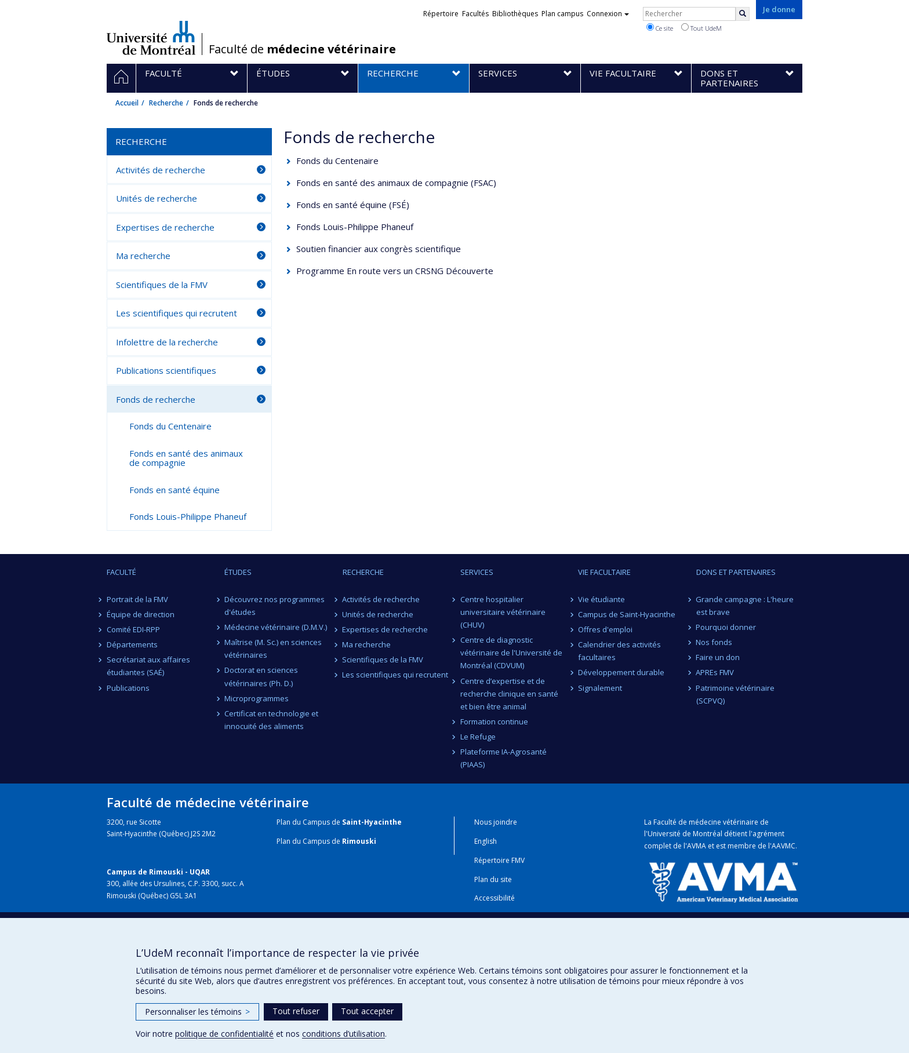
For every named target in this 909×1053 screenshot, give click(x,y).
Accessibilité (494, 898)
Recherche (166, 103)
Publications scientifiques (166, 370)
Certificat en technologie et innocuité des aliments (271, 719)
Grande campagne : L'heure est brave (745, 605)
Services (476, 572)
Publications (128, 688)
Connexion (608, 14)
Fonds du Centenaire (337, 160)
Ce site (659, 27)
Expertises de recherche (165, 227)
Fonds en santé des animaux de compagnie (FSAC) (396, 182)
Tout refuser (295, 1010)
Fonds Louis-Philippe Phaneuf (354, 226)
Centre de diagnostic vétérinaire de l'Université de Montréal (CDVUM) (511, 653)
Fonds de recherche (155, 399)
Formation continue (494, 721)
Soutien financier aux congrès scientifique (378, 248)
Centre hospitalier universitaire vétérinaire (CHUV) (503, 612)
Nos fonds (714, 642)
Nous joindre (495, 822)
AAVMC (783, 846)
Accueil (127, 103)
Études (238, 572)
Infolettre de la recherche (167, 342)
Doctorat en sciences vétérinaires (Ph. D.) (261, 676)
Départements (132, 644)
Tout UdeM (701, 27)
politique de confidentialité (224, 1033)
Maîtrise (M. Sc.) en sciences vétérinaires (273, 648)
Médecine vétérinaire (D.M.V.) (275, 627)
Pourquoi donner (726, 627)
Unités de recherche (156, 198)
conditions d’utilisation (343, 1033)
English (485, 841)
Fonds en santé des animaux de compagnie (186, 458)
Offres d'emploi (605, 629)
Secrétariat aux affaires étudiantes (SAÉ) (148, 665)
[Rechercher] (743, 14)
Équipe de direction (140, 614)
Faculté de (302, 49)
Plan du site (493, 879)
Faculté (121, 572)
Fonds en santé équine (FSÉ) (352, 204)
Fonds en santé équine (174, 489)
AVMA (696, 846)
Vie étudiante (601, 599)
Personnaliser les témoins (197, 1011)
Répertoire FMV (499, 860)
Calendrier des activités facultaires (619, 650)
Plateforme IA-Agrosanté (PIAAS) (503, 758)
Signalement (600, 688)
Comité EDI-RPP (133, 629)
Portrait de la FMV (137, 599)
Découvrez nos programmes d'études (274, 605)
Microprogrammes (256, 698)
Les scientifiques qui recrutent (176, 313)
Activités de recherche (160, 170)
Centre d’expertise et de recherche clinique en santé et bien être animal (509, 694)
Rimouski (359, 841)
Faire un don (718, 657)
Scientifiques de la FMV (162, 284)
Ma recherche (143, 255)
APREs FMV (715, 672)
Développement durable (621, 672)
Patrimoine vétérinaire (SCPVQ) (735, 694)
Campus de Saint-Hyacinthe (626, 614)
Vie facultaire (604, 572)
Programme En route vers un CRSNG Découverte (394, 270)
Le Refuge (478, 736)
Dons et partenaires (736, 572)
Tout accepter (367, 1010)
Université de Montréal (151, 37)
